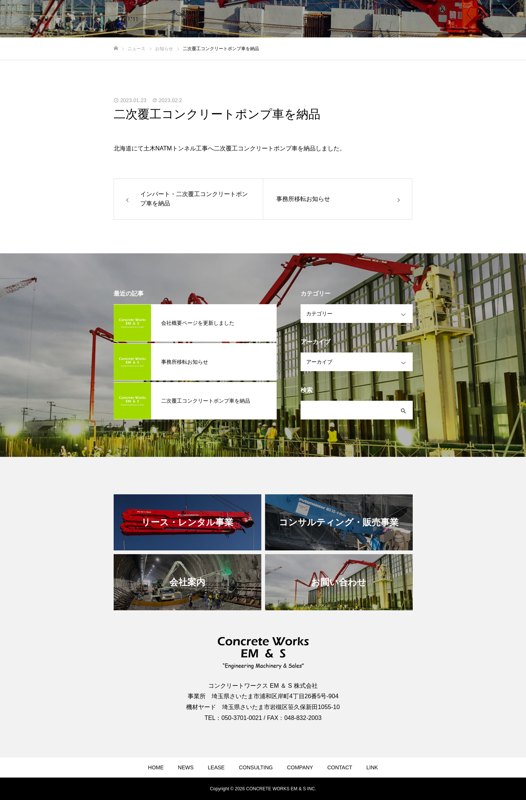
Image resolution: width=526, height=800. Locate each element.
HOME (156, 767)
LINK (372, 767)
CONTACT (339, 767)
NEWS (186, 767)
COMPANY (300, 767)
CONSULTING (256, 767)
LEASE (216, 767)
